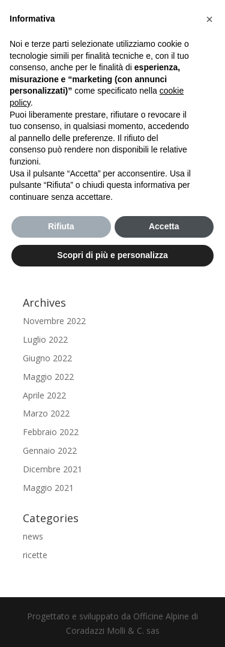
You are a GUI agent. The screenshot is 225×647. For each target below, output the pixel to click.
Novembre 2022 (54, 321)
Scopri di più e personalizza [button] (112, 255)
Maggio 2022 (48, 376)
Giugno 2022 (47, 358)
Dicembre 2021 (52, 469)
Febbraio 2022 (51, 432)
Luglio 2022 (45, 339)
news (33, 536)
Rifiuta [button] (61, 226)
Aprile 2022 (44, 395)
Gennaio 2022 (50, 450)
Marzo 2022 (46, 413)
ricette (35, 555)
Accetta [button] (164, 226)
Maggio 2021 (48, 487)
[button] (209, 19)
